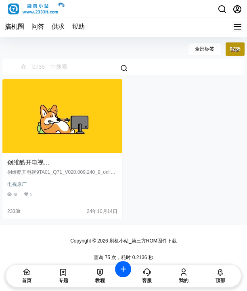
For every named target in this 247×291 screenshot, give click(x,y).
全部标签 (204, 49)
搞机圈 (14, 26)
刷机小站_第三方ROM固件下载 (142, 241)
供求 (58, 26)
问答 (37, 26)
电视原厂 (17, 184)
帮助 (78, 26)
